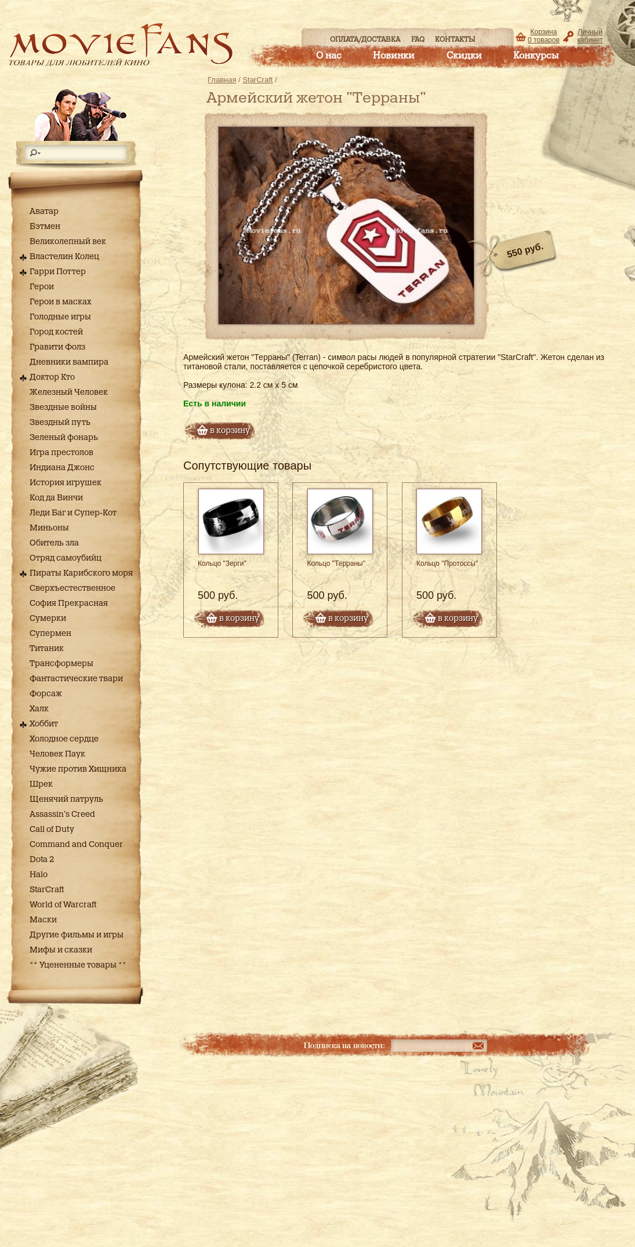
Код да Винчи (56, 498)
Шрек (41, 784)
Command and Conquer (76, 845)
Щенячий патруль (66, 799)
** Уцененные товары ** (78, 965)
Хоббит (44, 724)
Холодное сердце (64, 739)
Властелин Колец (64, 257)
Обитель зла (54, 543)
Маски (43, 920)
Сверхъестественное (72, 588)
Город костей (56, 332)
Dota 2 (42, 860)
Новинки (394, 55)
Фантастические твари (76, 679)
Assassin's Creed (62, 814)
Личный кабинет (590, 36)
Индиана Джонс (62, 468)
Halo (39, 875)
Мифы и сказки (61, 950)
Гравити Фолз (57, 347)
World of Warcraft (63, 905)
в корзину (230, 431)
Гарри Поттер (58, 272)
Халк (39, 709)
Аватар (44, 212)
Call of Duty (52, 830)
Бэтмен (45, 227)
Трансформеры (61, 664)
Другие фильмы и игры (77, 935)
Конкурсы (535, 55)
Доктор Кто (52, 377)
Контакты (455, 39)
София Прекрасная (69, 603)
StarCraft (47, 890)
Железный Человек (69, 392)
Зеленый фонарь (64, 438)
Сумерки (48, 619)
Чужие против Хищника (78, 769)
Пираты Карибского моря (81, 573)
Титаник (47, 649)
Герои (42, 287)
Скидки (464, 55)
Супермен (50, 634)
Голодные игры (60, 317)
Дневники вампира (69, 362)
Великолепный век (68, 242)
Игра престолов (61, 453)
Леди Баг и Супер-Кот (73, 513)
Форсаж (46, 694)
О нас (329, 55)
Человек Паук (57, 754)
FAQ (417, 39)
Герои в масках (61, 302)
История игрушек (65, 483)
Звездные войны (63, 407)
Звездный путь (60, 423)
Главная (222, 79)
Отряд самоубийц (65, 558)
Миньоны (49, 528)
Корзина (544, 36)
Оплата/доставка (365, 39)
